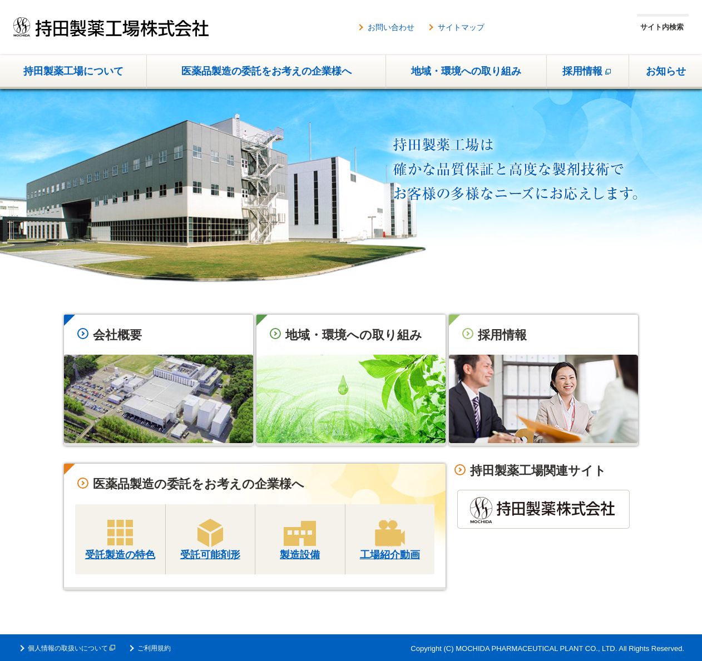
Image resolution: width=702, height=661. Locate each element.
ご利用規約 (154, 648)
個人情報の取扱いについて (71, 648)
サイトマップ (461, 27)
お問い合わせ (391, 27)
